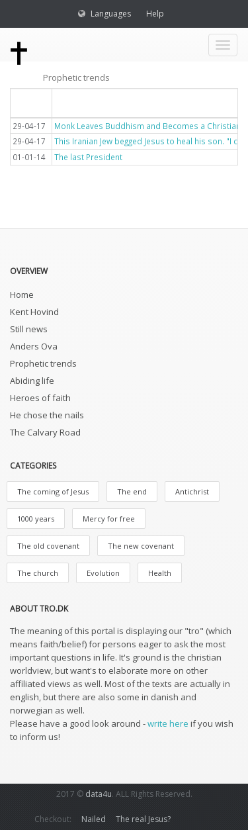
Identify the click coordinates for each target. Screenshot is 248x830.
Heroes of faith (40, 398)
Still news (29, 329)
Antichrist (192, 491)
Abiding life (32, 381)
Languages (111, 13)
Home (22, 294)
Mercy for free (109, 519)
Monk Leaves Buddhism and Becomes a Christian (147, 125)
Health (159, 573)
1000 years (35, 519)
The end (132, 491)
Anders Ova (34, 346)
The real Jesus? (143, 819)
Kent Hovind (34, 312)
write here (167, 723)
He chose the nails (47, 415)
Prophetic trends (43, 363)
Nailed (93, 819)
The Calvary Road (45, 432)
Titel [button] (72, 102)
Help (155, 13)
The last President (88, 157)
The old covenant (48, 546)
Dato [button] (31, 102)
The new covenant (141, 546)
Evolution (103, 573)
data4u (98, 794)
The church (37, 573)
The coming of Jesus (53, 491)
